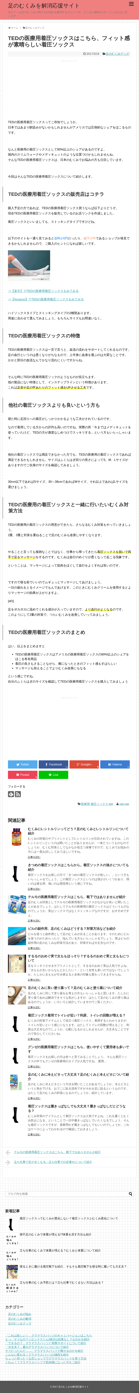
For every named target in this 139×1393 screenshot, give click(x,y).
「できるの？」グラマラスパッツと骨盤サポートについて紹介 (45, 1343)
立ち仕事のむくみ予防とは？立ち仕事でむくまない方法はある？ (62, 1282)
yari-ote (124, 804)
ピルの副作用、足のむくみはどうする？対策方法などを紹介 (72, 928)
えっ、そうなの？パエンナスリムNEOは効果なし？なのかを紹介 (47, 1339)
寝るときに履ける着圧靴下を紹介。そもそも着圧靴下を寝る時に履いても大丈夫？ (73, 1266)
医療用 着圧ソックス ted (97, 804)
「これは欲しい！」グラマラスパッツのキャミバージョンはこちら (48, 1335)
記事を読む (34, 857)
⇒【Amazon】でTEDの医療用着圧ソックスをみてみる (46, 299)
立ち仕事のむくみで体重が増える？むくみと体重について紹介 (60, 1250)
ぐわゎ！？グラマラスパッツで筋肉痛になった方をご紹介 (43, 1362)
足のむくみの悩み (19, 1314)
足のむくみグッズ (117, 53)
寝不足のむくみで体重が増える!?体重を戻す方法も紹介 (56, 1234)
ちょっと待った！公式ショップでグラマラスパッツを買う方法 (45, 1358)
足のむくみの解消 (19, 1318)
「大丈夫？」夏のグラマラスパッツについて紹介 (37, 1347)
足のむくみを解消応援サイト (44, 6)
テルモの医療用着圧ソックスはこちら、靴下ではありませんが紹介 (77, 897)
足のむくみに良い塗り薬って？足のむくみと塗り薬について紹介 (75, 988)
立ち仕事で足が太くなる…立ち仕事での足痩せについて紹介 (48, 1162)
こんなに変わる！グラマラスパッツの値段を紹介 (37, 1354)
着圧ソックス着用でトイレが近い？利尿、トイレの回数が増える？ (77, 1015)
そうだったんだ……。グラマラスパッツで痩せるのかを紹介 (44, 1350)
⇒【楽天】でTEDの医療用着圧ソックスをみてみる (43, 291)
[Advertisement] (69, 91)
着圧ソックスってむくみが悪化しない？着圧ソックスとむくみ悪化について (69, 1218)
